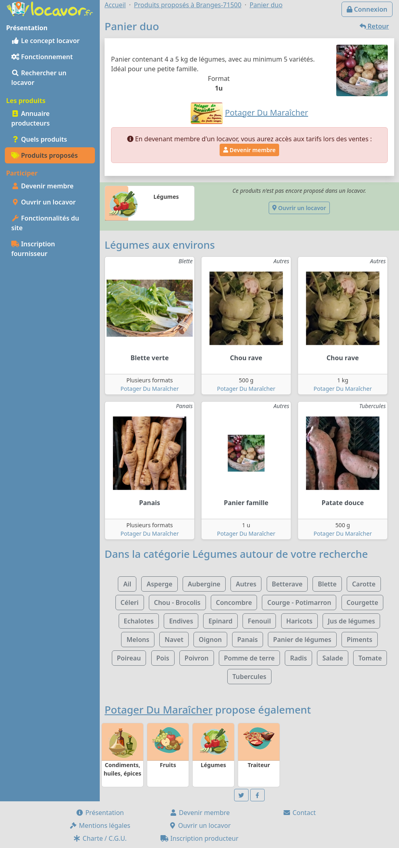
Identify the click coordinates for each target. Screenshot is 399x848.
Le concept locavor (45, 40)
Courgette (362, 602)
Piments (359, 639)
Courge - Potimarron (299, 602)
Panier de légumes (302, 639)
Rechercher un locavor (38, 77)
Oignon (210, 639)
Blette (327, 584)
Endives (181, 621)
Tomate (370, 658)
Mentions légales (99, 825)
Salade (332, 658)
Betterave (287, 584)
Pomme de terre (249, 658)
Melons (137, 639)
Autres (246, 584)
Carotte (363, 584)
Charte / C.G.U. (100, 838)
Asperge (159, 584)
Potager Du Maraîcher (150, 388)
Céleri (130, 602)
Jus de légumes (351, 621)
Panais (247, 639)
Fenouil (259, 621)
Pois (162, 658)
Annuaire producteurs (30, 118)
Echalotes (139, 621)
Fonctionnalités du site (45, 223)
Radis (298, 658)
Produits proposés (44, 155)
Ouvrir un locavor (43, 202)
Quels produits (39, 139)
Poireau (129, 658)
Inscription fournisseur (33, 248)
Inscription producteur (199, 838)
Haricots (299, 621)
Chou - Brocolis (177, 602)
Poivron (197, 658)
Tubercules (249, 676)
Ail (127, 584)
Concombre (234, 602)
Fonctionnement (42, 56)
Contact (299, 812)
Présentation (100, 812)
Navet (174, 639)
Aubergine (204, 584)
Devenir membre (42, 186)
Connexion (367, 9)
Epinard (220, 621)
